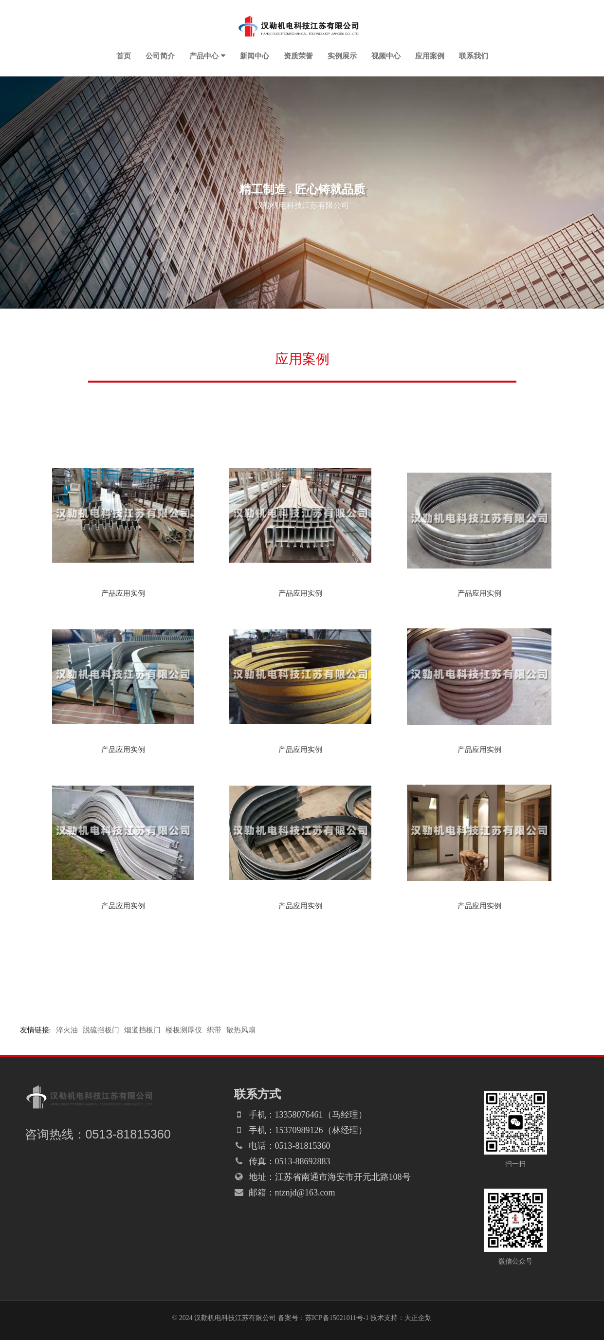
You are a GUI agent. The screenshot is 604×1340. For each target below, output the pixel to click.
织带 (214, 1030)
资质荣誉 (298, 56)
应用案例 (429, 56)
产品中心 (204, 56)
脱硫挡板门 (101, 1030)
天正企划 (418, 1318)
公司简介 (160, 56)
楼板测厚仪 (183, 1030)
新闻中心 (254, 56)
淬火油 (67, 1030)
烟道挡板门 (142, 1030)
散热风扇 (241, 1030)
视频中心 (386, 56)
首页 (123, 56)
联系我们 (473, 56)
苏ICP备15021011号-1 (337, 1318)
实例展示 (342, 56)
